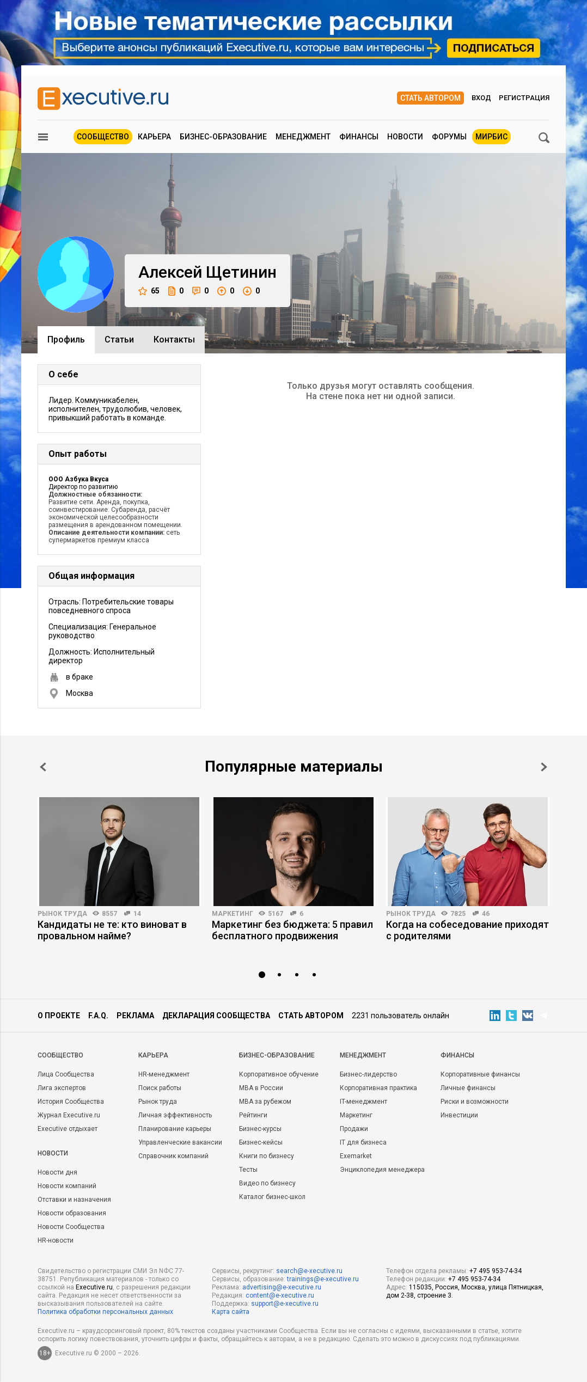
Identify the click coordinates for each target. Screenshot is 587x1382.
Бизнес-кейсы (261, 1142)
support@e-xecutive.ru (285, 1303)
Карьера (154, 136)
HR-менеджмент (163, 1074)
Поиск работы (159, 1088)
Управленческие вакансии (180, 1142)
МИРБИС (491, 136)
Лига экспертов (62, 1088)
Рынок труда (62, 914)
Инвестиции (459, 1115)
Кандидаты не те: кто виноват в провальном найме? (112, 930)
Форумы (449, 136)
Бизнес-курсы (260, 1129)
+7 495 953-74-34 (495, 1271)
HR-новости (56, 1240)
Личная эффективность (175, 1115)
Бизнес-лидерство (368, 1074)
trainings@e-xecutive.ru (323, 1279)
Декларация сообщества (216, 1015)
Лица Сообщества (66, 1074)
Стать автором (430, 98)
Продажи (354, 1129)
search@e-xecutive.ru (309, 1271)
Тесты (248, 1169)
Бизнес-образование (223, 136)
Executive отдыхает (67, 1129)
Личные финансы (468, 1088)
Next (544, 767)
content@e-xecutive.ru (280, 1295)
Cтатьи (119, 339)
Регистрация (524, 98)
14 (137, 914)
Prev (43, 767)
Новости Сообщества (71, 1227)
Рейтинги (253, 1115)
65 (149, 291)
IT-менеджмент (363, 1101)
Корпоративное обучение (279, 1074)
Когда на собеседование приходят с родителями (467, 930)
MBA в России (261, 1088)
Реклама (135, 1015)
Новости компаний (67, 1186)
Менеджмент (303, 136)
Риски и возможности (475, 1101)
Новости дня (57, 1172)
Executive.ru (94, 1287)
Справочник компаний (173, 1156)
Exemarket (356, 1156)
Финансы (358, 136)
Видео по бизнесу (267, 1183)
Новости (405, 136)
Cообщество (60, 1055)
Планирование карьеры (174, 1129)
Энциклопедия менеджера (382, 1169)
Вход (481, 98)
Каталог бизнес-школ (272, 1197)
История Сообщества (71, 1101)
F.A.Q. (98, 1015)
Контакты (174, 339)
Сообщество (103, 136)
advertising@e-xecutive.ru (281, 1287)
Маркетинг (232, 914)
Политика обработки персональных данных (105, 1312)
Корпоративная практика (378, 1088)
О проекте (59, 1015)
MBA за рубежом (265, 1101)
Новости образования (72, 1213)
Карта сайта (230, 1312)
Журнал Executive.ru (69, 1115)
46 (486, 914)
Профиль (66, 339)
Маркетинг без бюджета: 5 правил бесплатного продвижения (292, 930)
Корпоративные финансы (480, 1074)
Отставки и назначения (74, 1199)
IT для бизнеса (363, 1142)
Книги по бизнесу (266, 1156)
